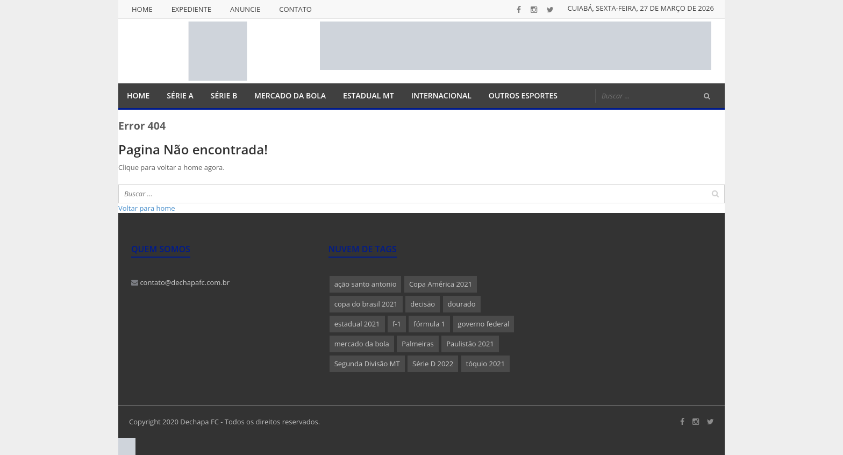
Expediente (191, 9)
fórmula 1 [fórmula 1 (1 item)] (429, 324)
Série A (180, 95)
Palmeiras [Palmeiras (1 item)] (418, 344)
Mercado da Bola (290, 95)
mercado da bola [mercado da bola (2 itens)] (361, 344)
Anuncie (245, 9)
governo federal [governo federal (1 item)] (484, 324)
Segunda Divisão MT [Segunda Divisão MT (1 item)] (367, 363)
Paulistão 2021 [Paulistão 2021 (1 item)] (470, 344)
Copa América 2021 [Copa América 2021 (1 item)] (440, 284)
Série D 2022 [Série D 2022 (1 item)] (432, 363)
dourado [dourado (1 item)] (462, 304)
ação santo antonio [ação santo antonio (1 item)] (365, 284)
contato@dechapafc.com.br (180, 282)
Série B (224, 95)
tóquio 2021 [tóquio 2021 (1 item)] (485, 363)
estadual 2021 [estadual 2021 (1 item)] (357, 324)
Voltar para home (146, 208)
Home (142, 9)
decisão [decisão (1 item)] (422, 304)
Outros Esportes (523, 95)
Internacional (441, 95)
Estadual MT (368, 95)
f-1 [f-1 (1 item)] (396, 324)
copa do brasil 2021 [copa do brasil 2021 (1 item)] (366, 304)
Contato (295, 9)
